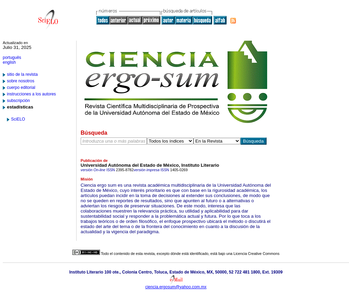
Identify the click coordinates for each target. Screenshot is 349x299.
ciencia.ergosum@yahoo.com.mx (176, 287)
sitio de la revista (22, 74)
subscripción (18, 100)
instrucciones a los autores (31, 94)
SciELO (18, 119)
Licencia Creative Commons (256, 253)
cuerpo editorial (21, 87)
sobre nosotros (20, 81)
